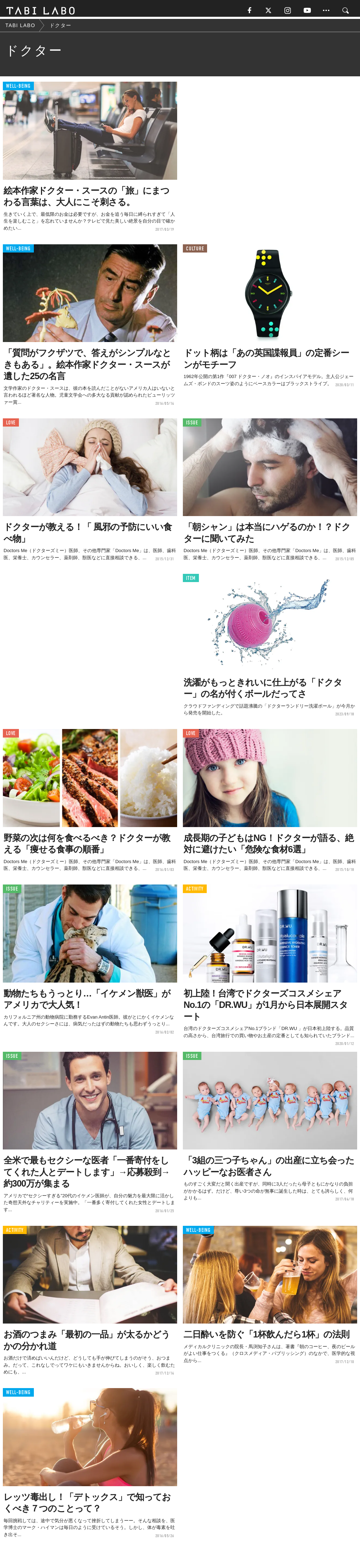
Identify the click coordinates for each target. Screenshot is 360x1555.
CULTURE (195, 251)
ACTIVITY (195, 891)
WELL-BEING (18, 89)
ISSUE (192, 425)
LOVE (11, 425)
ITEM (191, 580)
